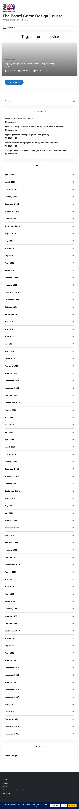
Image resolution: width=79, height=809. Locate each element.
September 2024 (12, 314)
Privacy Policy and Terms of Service (15, 790)
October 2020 (11, 557)
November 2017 (12, 697)
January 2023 (11, 461)
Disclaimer (6, 793)
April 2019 (9, 653)
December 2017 (12, 689)
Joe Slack (11, 71)
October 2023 (11, 395)
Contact (5, 783)
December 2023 (12, 380)
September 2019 (12, 631)
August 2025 (10, 233)
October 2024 (11, 307)
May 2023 (9, 432)
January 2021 (11, 550)
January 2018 (11, 682)
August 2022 (10, 498)
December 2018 (12, 667)
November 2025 (12, 211)
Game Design (10, 59)
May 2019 (9, 645)
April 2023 (9, 439)
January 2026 (11, 196)
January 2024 (11, 373)
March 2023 (10, 447)
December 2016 (12, 726)
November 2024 (12, 299)
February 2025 (11, 277)
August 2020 (10, 572)
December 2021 (12, 528)
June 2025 (9, 248)
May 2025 (9, 255)
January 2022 (11, 520)
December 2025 (12, 204)
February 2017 (11, 719)
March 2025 (10, 270)
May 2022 (9, 513)
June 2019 (9, 638)
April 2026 (9, 174)
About (4, 780)
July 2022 (9, 506)
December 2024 (12, 292)
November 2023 (12, 388)
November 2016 (12, 734)
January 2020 (11, 616)
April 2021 (9, 535)
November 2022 (12, 476)
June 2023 (9, 425)
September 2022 (12, 491)
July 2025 (9, 241)
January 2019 (11, 660)
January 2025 (11, 285)
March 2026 (10, 182)
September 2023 (12, 402)
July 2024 (9, 329)
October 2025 (11, 219)
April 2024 (9, 351)
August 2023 (10, 410)
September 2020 (12, 564)
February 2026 (11, 189)
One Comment (42, 71)
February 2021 (11, 542)
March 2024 (10, 358)
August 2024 (10, 322)
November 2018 (12, 675)
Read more (12, 82)
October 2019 (11, 623)
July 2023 (9, 417)
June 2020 (9, 586)
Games (5, 786)
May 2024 (9, 344)
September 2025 (12, 226)
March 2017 (10, 712)
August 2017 (10, 704)
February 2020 (11, 609)
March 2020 (10, 601)
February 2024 (11, 366)
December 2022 (12, 469)
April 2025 (9, 263)
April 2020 (9, 594)
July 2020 (9, 579)
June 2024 (9, 336)
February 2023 (11, 454)
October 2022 (11, 483)
